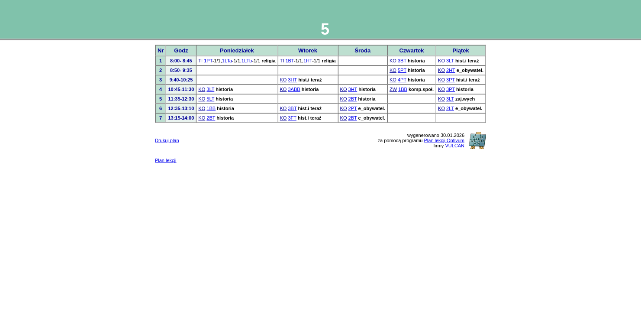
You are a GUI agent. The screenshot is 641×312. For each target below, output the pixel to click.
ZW (393, 89)
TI (200, 60)
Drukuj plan (167, 140)
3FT (292, 117)
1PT (208, 60)
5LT (210, 98)
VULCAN (454, 145)
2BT (352, 98)
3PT (450, 79)
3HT (292, 79)
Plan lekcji (166, 160)
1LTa (227, 60)
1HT (307, 60)
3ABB (294, 89)
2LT (450, 108)
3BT (402, 60)
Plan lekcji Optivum (444, 140)
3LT (450, 60)
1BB (402, 89)
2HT (450, 70)
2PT (352, 108)
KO (393, 60)
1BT (289, 60)
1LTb (247, 60)
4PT (402, 79)
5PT (402, 70)
